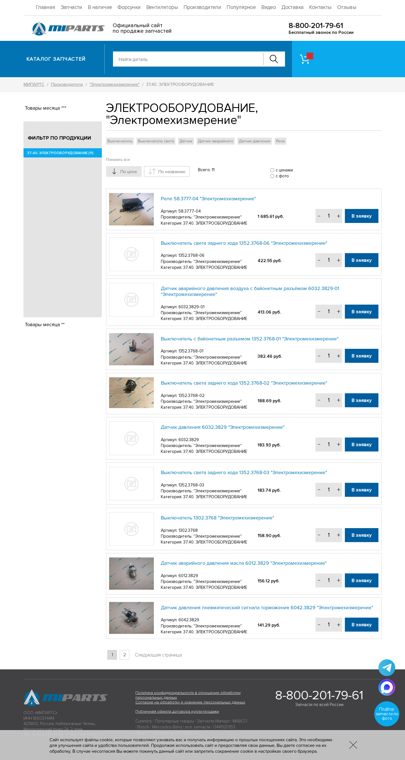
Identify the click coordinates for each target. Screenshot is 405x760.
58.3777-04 (189, 211)
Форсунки (128, 7)
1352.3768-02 (191, 395)
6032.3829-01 (191, 306)
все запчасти (197, 727)
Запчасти (71, 7)
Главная (45, 7)
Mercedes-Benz (167, 727)
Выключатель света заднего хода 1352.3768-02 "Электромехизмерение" (244, 383)
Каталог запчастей (56, 59)
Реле (280, 141)
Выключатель (119, 141)
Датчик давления (254, 141)
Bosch (143, 727)
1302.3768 (188, 530)
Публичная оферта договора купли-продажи (177, 711)
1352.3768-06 (191, 255)
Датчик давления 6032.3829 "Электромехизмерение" (222, 427)
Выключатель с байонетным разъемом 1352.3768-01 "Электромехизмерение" (249, 339)
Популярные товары (174, 721)
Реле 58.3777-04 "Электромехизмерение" (208, 199)
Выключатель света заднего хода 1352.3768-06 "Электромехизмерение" (244, 243)
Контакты (320, 7)
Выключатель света (156, 141)
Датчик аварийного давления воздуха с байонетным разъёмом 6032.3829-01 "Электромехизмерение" (250, 291)
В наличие (100, 7)
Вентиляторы (162, 7)
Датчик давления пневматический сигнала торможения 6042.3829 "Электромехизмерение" (267, 607)
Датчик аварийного (215, 141)
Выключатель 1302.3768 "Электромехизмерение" (217, 518)
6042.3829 (188, 619)
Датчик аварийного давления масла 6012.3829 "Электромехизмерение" (244, 563)
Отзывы (346, 7)
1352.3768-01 (190, 351)
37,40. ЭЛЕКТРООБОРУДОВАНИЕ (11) (60, 153)
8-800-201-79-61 (316, 25)
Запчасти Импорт (213, 721)
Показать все (118, 159)
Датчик (186, 141)
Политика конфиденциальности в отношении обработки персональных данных (188, 695)
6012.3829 (188, 575)
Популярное (241, 7)
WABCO (239, 721)
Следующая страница (158, 655)
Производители (202, 7)
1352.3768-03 (191, 485)
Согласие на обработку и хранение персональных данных (190, 702)
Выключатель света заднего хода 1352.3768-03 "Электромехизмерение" (244, 472)
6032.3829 (188, 439)
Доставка (292, 7)
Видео (268, 7)
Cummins (143, 721)
